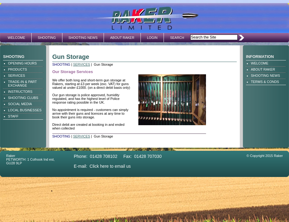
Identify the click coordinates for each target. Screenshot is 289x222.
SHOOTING (47, 37)
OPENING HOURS (22, 63)
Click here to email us (110, 166)
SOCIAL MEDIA (20, 104)
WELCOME (16, 37)
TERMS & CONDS (265, 82)
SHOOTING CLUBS (23, 98)
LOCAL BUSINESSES (25, 110)
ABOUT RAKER (122, 37)
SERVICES (16, 75)
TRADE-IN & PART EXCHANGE (22, 83)
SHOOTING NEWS (83, 37)
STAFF (13, 116)
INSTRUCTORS (20, 91)
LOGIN (152, 37)
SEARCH (177, 37)
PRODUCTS (17, 69)
